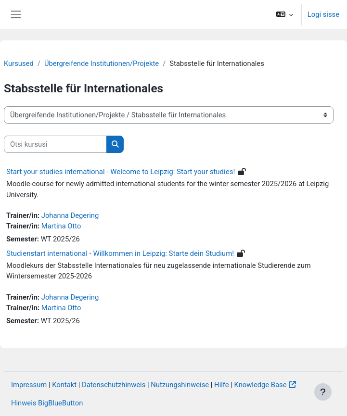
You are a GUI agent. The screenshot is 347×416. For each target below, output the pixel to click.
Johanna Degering (70, 215)
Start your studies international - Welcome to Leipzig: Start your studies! (120, 171)
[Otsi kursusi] (55, 144)
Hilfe (221, 384)
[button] (284, 14)
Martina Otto (61, 226)
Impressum (29, 384)
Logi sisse (323, 14)
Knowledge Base (260, 384)
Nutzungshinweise (180, 384)
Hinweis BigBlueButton (47, 403)
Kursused (19, 63)
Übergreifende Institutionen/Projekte (101, 63)
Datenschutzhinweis (113, 384)
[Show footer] (323, 392)
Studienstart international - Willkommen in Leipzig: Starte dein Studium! (120, 253)
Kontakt (64, 384)
